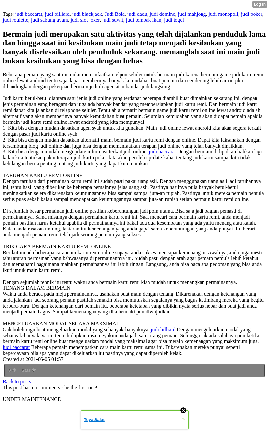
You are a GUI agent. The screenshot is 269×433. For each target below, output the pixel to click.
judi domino (162, 14)
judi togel (174, 20)
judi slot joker (85, 20)
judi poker (251, 14)
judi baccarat (28, 14)
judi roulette (15, 20)
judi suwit (112, 20)
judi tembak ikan (143, 20)
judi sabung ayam (49, 20)
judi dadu (137, 14)
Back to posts (17, 381)
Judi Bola (115, 14)
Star (28, 370)
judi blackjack (87, 14)
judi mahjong (192, 14)
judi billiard (57, 14)
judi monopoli (223, 14)
